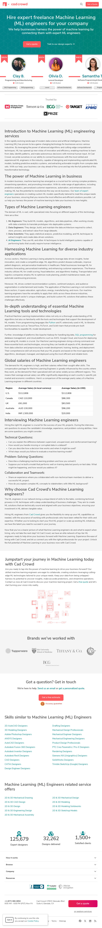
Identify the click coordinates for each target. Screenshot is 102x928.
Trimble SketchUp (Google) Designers (70, 764)
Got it (9, 920)
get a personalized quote (71, 688)
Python (52, 323)
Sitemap (62, 921)
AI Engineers (14, 240)
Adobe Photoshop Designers (18, 734)
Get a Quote (92, 4)
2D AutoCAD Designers (16, 726)
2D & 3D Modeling (61, 802)
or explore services (83, 912)
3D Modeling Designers (16, 730)
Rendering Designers (62, 751)
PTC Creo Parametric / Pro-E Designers (70, 747)
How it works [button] (51, 858)
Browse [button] (51, 865)
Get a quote (31, 44)
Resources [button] (51, 878)
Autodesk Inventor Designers (18, 751)
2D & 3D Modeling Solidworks (66, 806)
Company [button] (51, 871)
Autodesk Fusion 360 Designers (20, 747)
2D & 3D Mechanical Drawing (19, 798)
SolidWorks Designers (63, 760)
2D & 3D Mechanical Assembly (19, 815)
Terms (54, 921)
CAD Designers (12, 760)
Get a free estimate (51, 697)
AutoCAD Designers (14, 743)
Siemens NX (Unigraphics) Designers (69, 756)
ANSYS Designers (13, 739)
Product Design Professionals (66, 743)
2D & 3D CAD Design (15, 802)
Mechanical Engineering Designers (68, 739)
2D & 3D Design (12, 806)
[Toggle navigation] (6, 4)
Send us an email (46, 688)
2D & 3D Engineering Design (18, 811)
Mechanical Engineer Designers (67, 734)
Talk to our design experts (61, 44)
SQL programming (84, 335)
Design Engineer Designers (17, 769)
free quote (83, 582)
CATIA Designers (13, 764)
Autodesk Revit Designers (17, 756)
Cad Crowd (34, 515)
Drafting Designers (61, 726)
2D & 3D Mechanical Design (65, 798)
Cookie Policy (33, 921)
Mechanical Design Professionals (67, 730)
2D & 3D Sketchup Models (64, 811)
